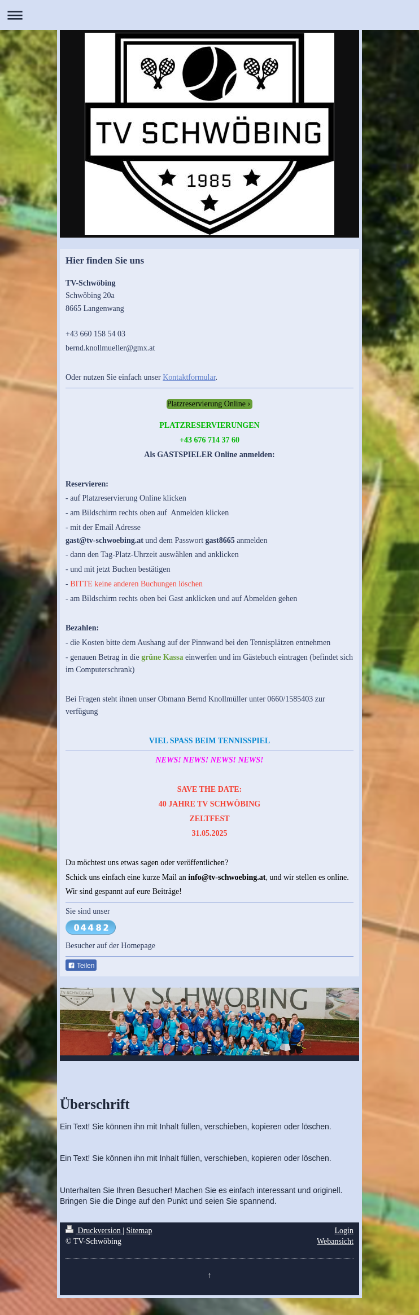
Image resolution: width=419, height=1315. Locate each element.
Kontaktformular (189, 377)
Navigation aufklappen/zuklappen (209, 15)
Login (344, 1230)
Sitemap (139, 1230)
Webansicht (335, 1241)
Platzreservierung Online (206, 404)
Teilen (81, 966)
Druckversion (94, 1230)
